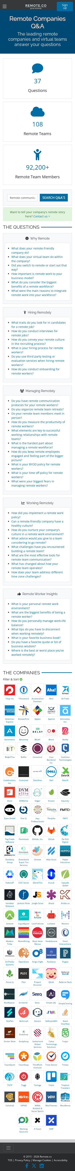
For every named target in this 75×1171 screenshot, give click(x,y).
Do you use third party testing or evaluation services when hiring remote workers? (37, 361)
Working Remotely (37, 503)
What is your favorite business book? (35, 638)
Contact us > (41, 216)
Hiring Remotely (37, 312)
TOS (10, 1160)
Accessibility (60, 1160)
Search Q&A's (53, 197)
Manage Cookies (42, 1160)
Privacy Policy (22, 1160)
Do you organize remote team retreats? (37, 409)
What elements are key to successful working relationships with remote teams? (35, 435)
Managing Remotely (37, 391)
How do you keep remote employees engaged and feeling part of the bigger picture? (37, 456)
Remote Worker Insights (38, 594)
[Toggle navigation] (4, 6)
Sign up (65, 6)
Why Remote (37, 238)
